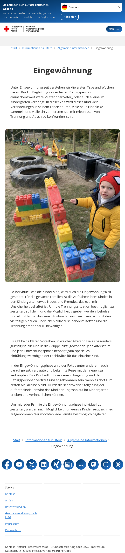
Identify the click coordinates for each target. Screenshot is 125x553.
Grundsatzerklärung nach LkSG (21, 515)
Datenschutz (13, 530)
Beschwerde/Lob (15, 507)
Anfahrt (9, 500)
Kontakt (10, 494)
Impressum (12, 524)
